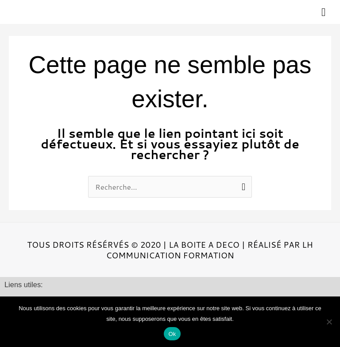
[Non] (329, 321)
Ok (172, 334)
